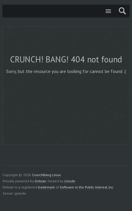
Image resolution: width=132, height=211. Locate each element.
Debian (40, 180)
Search (122, 11)
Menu (108, 11)
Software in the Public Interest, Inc (86, 187)
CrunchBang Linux (10, 11)
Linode (69, 180)
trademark (46, 187)
